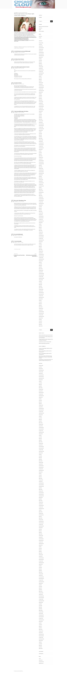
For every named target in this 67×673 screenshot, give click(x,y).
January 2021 (41, 84)
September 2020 (41, 90)
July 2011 (40, 224)
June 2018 (40, 133)
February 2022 (41, 66)
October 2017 (41, 146)
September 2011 (41, 543)
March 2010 (40, 249)
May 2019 (40, 438)
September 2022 (41, 55)
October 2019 (41, 430)
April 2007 (40, 305)
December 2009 (41, 254)
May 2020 (40, 419)
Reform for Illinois (41, 31)
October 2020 (41, 411)
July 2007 (40, 300)
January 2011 (40, 233)
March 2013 (40, 195)
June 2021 (40, 400)
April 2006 (40, 324)
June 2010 (40, 567)
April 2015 (40, 176)
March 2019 (40, 119)
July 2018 (40, 454)
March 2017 (40, 155)
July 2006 (40, 319)
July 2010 (40, 243)
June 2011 (40, 225)
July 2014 (40, 187)
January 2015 (41, 181)
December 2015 (41, 492)
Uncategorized (41, 653)
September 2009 (41, 259)
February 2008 (41, 289)
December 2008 (41, 273)
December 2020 (41, 85)
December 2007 (41, 292)
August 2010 (41, 241)
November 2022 (41, 376)
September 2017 (41, 147)
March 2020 (40, 422)
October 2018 (41, 127)
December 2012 (41, 198)
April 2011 (40, 551)
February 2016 (41, 168)
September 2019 (41, 109)
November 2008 (41, 597)
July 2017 (40, 473)
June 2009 (40, 586)
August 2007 (41, 621)
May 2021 (40, 79)
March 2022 (40, 65)
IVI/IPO (40, 29)
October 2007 (41, 295)
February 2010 (41, 251)
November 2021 (41, 392)
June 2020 (40, 95)
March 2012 (40, 211)
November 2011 (41, 217)
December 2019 (41, 427)
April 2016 (40, 165)
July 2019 (40, 112)
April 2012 (40, 532)
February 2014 (41, 190)
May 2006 (40, 322)
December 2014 (41, 182)
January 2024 (41, 368)
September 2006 (41, 316)
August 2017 (41, 149)
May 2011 (40, 227)
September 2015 (41, 173)
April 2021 (40, 403)
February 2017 (41, 157)
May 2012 (40, 208)
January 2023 (41, 50)
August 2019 (41, 111)
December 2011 (41, 216)
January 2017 (41, 481)
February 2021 (41, 82)
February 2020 (41, 101)
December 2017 (41, 465)
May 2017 (40, 154)
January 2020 (41, 103)
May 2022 (40, 384)
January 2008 (41, 613)
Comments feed (41, 661)
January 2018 (41, 141)
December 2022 (41, 52)
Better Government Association (43, 26)
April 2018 (40, 136)
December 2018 (41, 446)
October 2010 (41, 238)
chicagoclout (24, 12)
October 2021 (41, 71)
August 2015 (41, 497)
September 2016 (41, 163)
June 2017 (40, 152)
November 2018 (41, 125)
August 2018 (41, 130)
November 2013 (41, 192)
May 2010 (40, 246)
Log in (40, 658)
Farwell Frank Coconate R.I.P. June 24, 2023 (45, 341)
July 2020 (40, 93)
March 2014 (40, 189)
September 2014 (41, 508)
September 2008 (41, 278)
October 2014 (41, 184)
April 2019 (40, 117)
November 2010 (41, 559)
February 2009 (41, 270)
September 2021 (41, 395)
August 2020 (41, 92)
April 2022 (40, 63)
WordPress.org (41, 663)
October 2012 (41, 524)
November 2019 (41, 106)
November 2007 (41, 294)
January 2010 (41, 252)
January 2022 (41, 68)
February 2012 (41, 535)
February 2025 (41, 365)
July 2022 (40, 58)
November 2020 (41, 87)
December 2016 (41, 160)
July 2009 (40, 262)
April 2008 (40, 286)
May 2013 (40, 516)
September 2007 (41, 297)
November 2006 (41, 313)
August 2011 (40, 222)
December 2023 (41, 47)
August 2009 (41, 260)
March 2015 (40, 500)
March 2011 (40, 230)
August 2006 (41, 640)
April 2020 (40, 98)
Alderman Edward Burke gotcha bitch (44, 343)
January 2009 (41, 594)
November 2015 (41, 171)
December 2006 (41, 311)
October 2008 (41, 276)
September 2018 (41, 128)
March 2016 (40, 489)
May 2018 (40, 135)
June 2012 (40, 206)
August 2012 (41, 527)
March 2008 (40, 287)
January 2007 (41, 632)
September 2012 (41, 203)
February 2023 (41, 49)
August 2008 (41, 279)
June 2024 (40, 44)
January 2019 (41, 122)
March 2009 (40, 268)
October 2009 (41, 257)
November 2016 (41, 162)
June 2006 (40, 321)
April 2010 (40, 570)
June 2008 (40, 605)
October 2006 (41, 314)
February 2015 (41, 179)
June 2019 (40, 114)
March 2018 (40, 138)
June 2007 (40, 624)
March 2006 (40, 648)
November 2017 (41, 144)
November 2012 (41, 200)
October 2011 (41, 219)
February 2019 (41, 120)
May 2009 (40, 265)
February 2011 (41, 232)
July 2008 (40, 281)
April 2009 (40, 589)
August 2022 (41, 57)
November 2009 (41, 578)
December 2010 (41, 235)
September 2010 (41, 562)
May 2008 (40, 284)
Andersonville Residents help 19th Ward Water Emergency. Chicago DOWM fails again (45, 357)
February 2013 (41, 197)
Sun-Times (40, 36)
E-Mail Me (40, 17)
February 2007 (41, 308)
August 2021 (41, 74)
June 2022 (40, 60)
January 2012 (41, 214)
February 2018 (41, 462)
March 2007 (40, 629)
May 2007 (40, 303)
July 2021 (40, 76)
